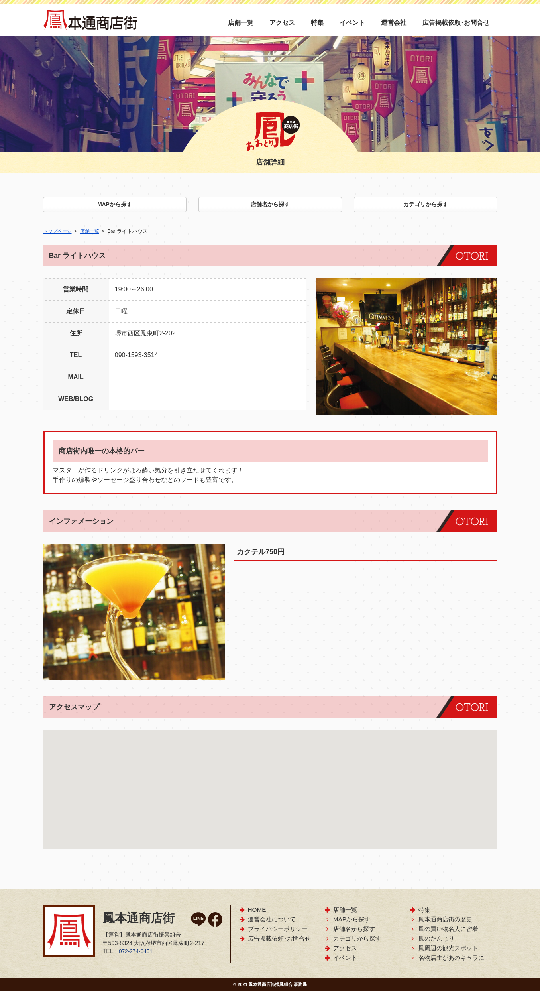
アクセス (282, 22)
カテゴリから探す (425, 206)
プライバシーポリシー (273, 932)
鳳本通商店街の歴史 (440, 922)
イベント (352, 22)
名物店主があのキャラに (446, 960)
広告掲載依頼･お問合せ (455, 22)
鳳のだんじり (431, 941)
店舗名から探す (270, 206)
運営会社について (267, 922)
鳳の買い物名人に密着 (443, 932)
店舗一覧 (240, 22)
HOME (252, 912)
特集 (317, 22)
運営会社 (393, 22)
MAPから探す (115, 206)
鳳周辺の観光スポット (443, 951)
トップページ (58, 234)
